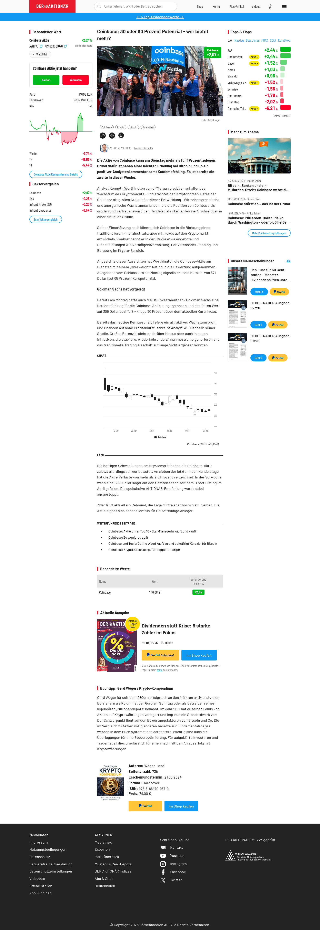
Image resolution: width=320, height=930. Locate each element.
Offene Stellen (40, 886)
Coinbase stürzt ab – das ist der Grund (259, 204)
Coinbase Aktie (39, 40)
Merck (231, 70)
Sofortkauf (160, 655)
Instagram (173, 863)
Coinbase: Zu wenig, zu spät (128, 537)
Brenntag (233, 102)
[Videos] (256, 6)
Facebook (173, 871)
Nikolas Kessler (143, 148)
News (254, 57)
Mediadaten (38, 835)
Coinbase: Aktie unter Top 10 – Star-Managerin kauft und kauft (152, 531)
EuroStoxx (284, 40)
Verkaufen (76, 80)
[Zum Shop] (200, 6)
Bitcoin (133, 127)
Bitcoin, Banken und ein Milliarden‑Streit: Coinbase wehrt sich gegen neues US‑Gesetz (259, 187)
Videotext (37, 878)
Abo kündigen (40, 893)
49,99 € (259, 292)
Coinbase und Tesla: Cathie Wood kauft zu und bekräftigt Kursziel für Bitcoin (162, 543)
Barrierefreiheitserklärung (50, 864)
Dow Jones (252, 40)
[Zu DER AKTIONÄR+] (236, 6)
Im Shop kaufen (199, 655)
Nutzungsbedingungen (47, 849)
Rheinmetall (235, 57)
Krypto (120, 127)
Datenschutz (39, 856)
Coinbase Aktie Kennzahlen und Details (56, 174)
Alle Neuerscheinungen (284, 261)
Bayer (231, 63)
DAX (230, 40)
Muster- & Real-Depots (113, 864)
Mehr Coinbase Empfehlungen (269, 233)
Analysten (148, 127)
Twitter (171, 880)
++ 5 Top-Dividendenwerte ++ (160, 16)
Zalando (232, 76)
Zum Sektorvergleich (46, 219)
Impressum (38, 842)
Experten (102, 849)
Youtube (172, 855)
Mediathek (103, 842)
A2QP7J (35, 45)
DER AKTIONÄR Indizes (113, 871)
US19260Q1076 (56, 45)
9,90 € (258, 325)
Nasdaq (239, 40)
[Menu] (283, 6)
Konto (159, 670)
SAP (230, 50)
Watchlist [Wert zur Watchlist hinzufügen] (41, 54)
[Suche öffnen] (99, 6)
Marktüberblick (107, 856)
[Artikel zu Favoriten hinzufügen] (121, 135)
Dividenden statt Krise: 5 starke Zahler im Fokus (176, 629)
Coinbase (106, 127)
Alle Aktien (103, 835)
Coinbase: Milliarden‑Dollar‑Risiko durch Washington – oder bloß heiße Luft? (257, 220)
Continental (235, 96)
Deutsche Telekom (237, 108)
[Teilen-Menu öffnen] (103, 136)
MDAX (264, 40)
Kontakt (171, 847)
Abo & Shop (104, 878)
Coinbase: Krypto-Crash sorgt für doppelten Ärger (144, 549)
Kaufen (46, 80)
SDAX (273, 40)
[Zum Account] (216, 6)
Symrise (233, 89)
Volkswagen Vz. (237, 83)
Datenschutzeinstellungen (50, 871)
